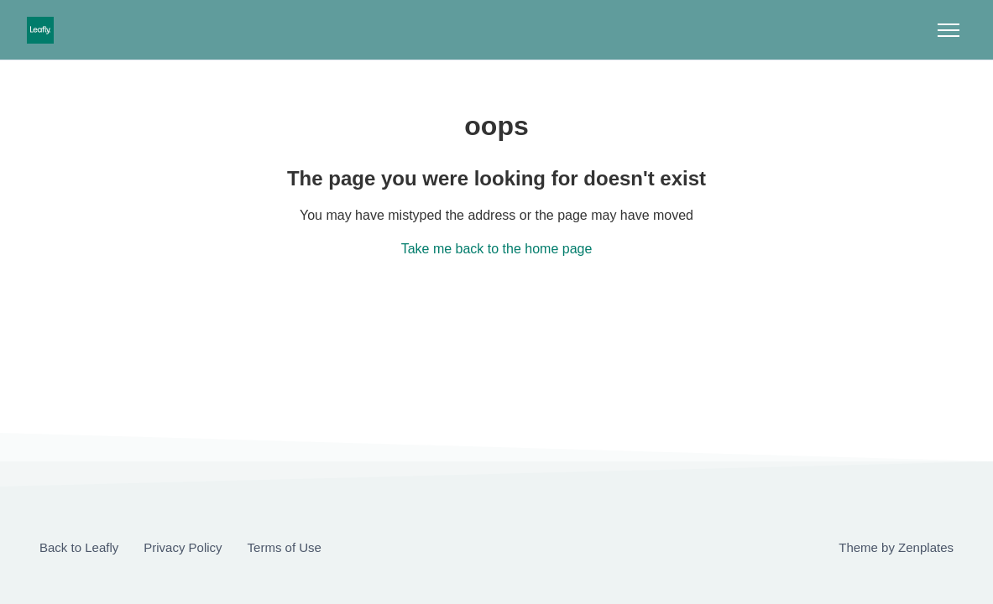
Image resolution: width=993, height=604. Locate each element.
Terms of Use (284, 547)
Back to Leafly (78, 547)
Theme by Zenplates (896, 546)
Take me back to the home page (497, 249)
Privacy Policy (183, 547)
